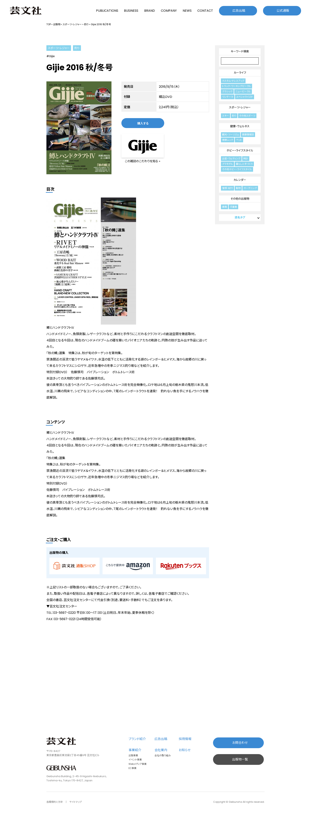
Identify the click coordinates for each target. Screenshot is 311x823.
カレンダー (239, 180)
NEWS (187, 10)
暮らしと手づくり (244, 164)
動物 (238, 188)
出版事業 (133, 755)
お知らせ (185, 750)
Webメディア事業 (138, 764)
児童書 (233, 206)
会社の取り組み (163, 755)
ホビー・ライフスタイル (240, 150)
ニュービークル (243, 91)
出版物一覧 (240, 759)
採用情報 (185, 739)
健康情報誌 (248, 134)
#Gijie (50, 56)
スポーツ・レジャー (72, 24)
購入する (143, 123)
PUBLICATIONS (107, 10)
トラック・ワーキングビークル (236, 86)
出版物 (56, 24)
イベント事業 (135, 759)
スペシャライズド (244, 96)
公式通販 (282, 10)
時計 (245, 158)
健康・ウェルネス (240, 126)
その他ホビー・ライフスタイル (237, 169)
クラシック (227, 91)
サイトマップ (75, 802)
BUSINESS (131, 10)
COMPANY (169, 10)
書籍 (224, 206)
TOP (48, 24)
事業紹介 (135, 750)
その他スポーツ (247, 115)
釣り (86, 24)
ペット (239, 140)
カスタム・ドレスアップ (233, 80)
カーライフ (240, 73)
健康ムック (227, 140)
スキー (225, 115)
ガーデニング (250, 188)
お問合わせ (240, 742)
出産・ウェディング (231, 158)
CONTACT (205, 10)
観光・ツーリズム (230, 134)
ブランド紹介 (137, 739)
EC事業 (132, 768)
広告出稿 (238, 10)
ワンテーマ (227, 96)
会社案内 (161, 750)
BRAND (149, 10)
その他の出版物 (239, 199)
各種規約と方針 (54, 802)
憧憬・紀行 (227, 188)
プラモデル (227, 164)
